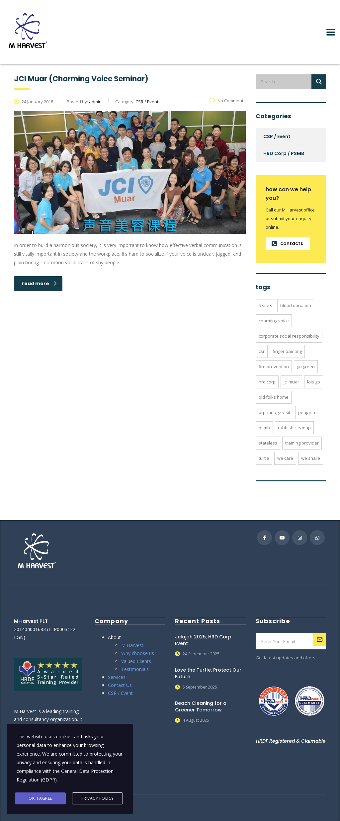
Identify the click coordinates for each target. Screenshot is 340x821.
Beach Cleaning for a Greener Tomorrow (200, 706)
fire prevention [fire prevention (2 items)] (274, 366)
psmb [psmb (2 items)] (264, 428)
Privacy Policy (97, 798)
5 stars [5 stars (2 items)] (265, 305)
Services (117, 677)
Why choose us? (138, 653)
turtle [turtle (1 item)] (264, 458)
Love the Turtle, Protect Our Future (208, 673)
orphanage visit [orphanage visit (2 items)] (274, 412)
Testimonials (135, 669)
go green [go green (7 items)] (306, 366)
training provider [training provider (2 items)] (302, 443)
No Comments (228, 101)
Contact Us (120, 685)
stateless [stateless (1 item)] (268, 443)
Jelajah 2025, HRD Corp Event (203, 640)
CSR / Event (277, 136)
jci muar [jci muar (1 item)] (291, 382)
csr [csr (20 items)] (262, 351)
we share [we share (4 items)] (310, 458)
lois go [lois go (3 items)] (313, 382)
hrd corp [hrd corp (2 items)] (267, 382)
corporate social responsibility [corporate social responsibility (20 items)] (289, 336)
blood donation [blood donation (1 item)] (295, 305)
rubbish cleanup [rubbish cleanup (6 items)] (294, 428)
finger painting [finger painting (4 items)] (287, 351)
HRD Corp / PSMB (283, 153)
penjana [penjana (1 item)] (306, 412)
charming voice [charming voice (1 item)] (274, 321)
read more (39, 283)
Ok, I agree (40, 798)
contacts (287, 243)
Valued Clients (136, 661)
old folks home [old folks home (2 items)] (274, 397)
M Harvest (132, 645)
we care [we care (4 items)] (285, 458)
